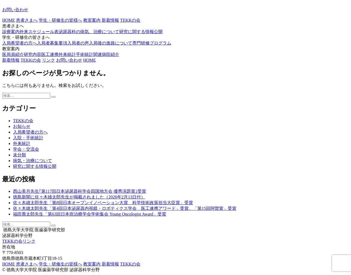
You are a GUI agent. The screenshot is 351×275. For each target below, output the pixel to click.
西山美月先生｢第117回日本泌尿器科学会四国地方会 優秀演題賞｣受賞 (79, 191)
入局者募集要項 (52, 43)
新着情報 (110, 20)
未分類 (19, 155)
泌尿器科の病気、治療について (89, 31)
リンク (48, 60)
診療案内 (11, 31)
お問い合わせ (15, 9)
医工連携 (50, 54)
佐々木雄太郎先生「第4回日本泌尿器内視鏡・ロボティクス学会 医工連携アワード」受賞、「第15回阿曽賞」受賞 (124, 208)
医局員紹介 (13, 54)
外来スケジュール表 (39, 31)
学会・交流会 (26, 149)
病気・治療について (32, 160)
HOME (8, 20)
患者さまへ (27, 20)
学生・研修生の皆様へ (60, 20)
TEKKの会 (130, 20)
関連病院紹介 (106, 54)
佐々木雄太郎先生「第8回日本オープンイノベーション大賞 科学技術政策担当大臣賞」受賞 (103, 202)
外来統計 (67, 54)
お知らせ (21, 126)
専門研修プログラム (151, 43)
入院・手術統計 (28, 137)
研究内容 (32, 54)
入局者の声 (78, 43)
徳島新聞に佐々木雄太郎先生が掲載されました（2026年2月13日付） (79, 197)
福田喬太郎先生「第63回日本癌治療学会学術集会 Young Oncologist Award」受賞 (89, 214)
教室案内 (92, 20)
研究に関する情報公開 (141, 31)
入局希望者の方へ (19, 43)
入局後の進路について (110, 43)
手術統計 (84, 54)
